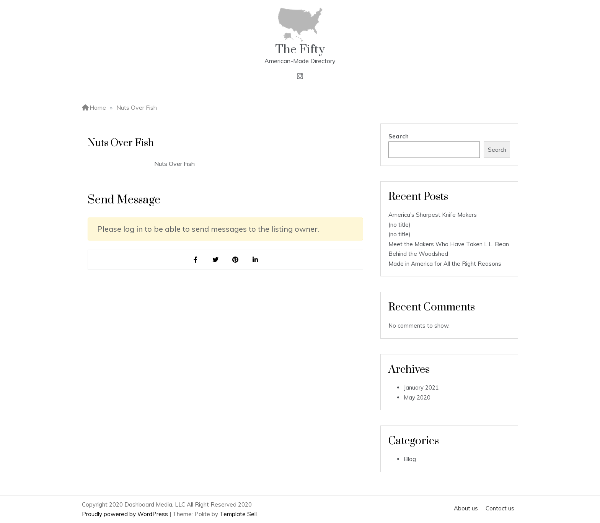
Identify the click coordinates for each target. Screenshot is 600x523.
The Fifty (300, 49)
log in (133, 229)
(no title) (399, 224)
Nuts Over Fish (174, 163)
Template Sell (238, 514)
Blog (410, 459)
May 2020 (417, 397)
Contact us (500, 508)
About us (466, 508)
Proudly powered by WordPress (126, 514)
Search (398, 136)
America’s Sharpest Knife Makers (432, 214)
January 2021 (421, 387)
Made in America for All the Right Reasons (444, 263)
